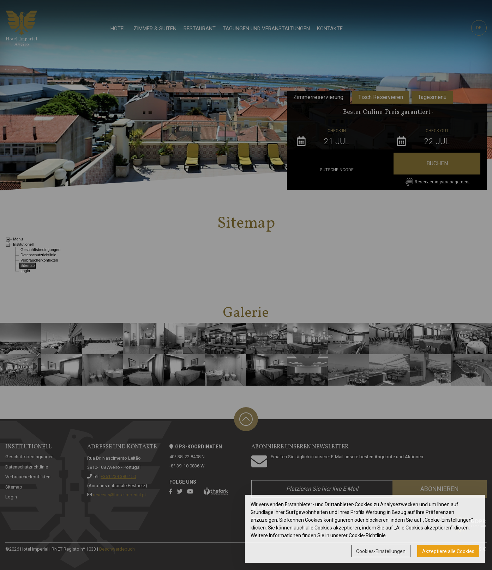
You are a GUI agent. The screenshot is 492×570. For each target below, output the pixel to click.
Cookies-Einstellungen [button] (381, 551)
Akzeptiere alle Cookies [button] (448, 551)
